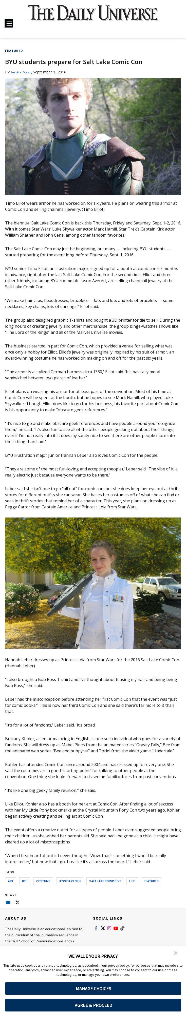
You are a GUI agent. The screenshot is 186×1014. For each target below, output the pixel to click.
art (10, 881)
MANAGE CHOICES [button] (93, 988)
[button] (176, 953)
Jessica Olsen (23, 72)
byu (25, 881)
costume (43, 881)
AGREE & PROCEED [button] (93, 1005)
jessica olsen (70, 881)
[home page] (93, 16)
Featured (14, 51)
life (132, 881)
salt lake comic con (105, 881)
